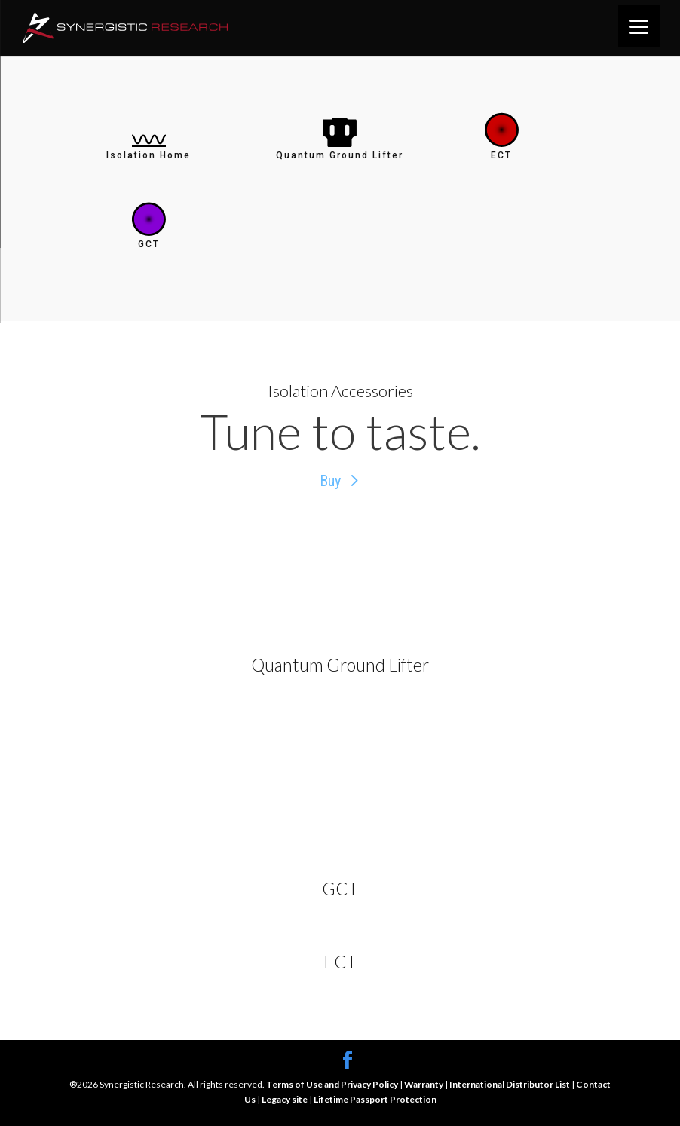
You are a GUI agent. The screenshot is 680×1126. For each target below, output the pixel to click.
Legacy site (285, 1099)
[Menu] (639, 26)
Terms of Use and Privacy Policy (333, 1084)
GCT (149, 244)
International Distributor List (510, 1084)
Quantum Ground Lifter (339, 155)
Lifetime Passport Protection (375, 1099)
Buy (330, 481)
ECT (501, 155)
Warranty (424, 1084)
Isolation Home (148, 155)
